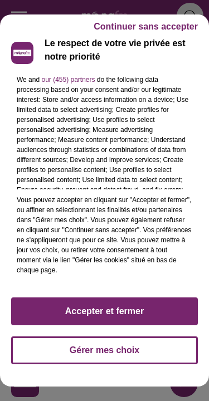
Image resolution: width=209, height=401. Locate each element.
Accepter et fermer (104, 311)
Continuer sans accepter (146, 26)
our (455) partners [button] (68, 80)
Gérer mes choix (104, 350)
